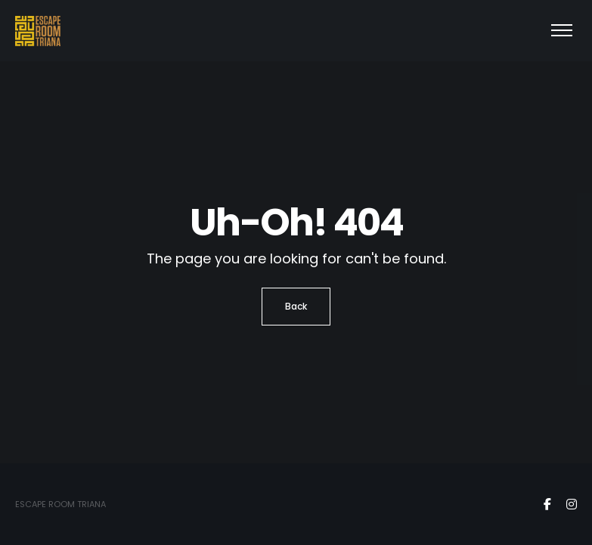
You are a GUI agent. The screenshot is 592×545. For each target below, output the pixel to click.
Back (296, 306)
